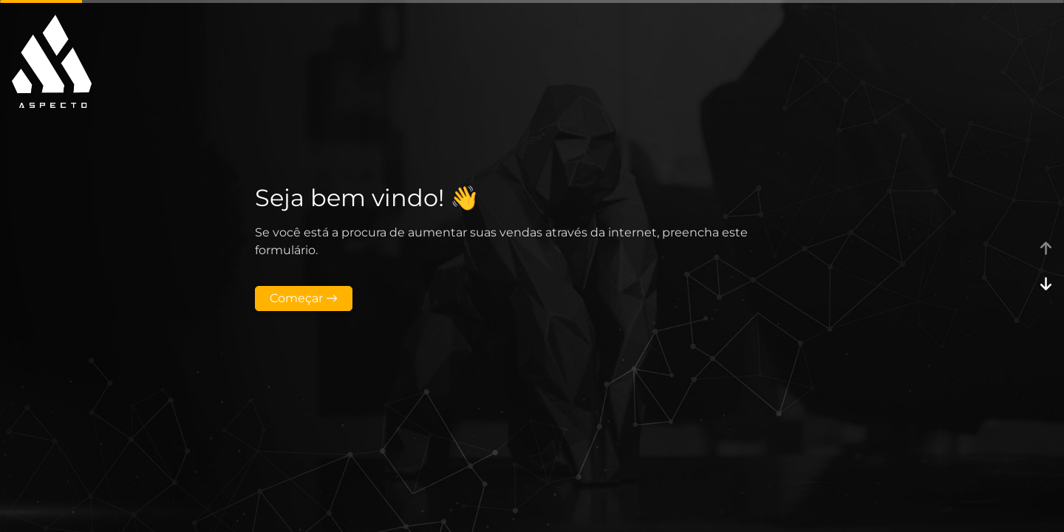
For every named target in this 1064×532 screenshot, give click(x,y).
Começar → (304, 298)
